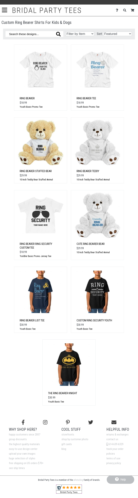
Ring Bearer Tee (86, 98)
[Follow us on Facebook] (23, 422)
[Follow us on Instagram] (45, 422)
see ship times (17, 468)
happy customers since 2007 (24, 434)
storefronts (67, 434)
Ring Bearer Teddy (88, 171)
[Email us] (113, 422)
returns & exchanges (117, 434)
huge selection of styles (22, 458)
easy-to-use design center (23, 449)
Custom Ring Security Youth (94, 320)
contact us (112, 439)
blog (63, 449)
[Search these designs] (34, 34)
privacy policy (113, 463)
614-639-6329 (114, 444)
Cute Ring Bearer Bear (91, 244)
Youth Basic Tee (27, 328)
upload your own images (22, 453)
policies (110, 453)
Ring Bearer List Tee (32, 320)
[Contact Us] (118, 10)
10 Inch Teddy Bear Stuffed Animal (36, 179)
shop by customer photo (74, 439)
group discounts (18, 439)
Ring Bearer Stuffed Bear (36, 171)
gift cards (66, 444)
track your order (114, 449)
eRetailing (78, 479)
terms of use (113, 458)
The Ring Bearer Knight (62, 393)
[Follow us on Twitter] (90, 422)
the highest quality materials (24, 444)
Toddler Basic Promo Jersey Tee (35, 256)
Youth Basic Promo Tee (31, 106)
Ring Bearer (27, 98)
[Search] (126, 10)
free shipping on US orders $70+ (26, 463)
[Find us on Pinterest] (68, 422)
